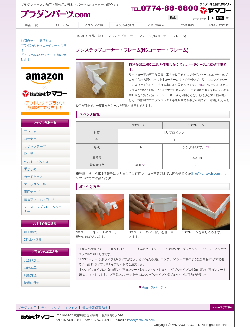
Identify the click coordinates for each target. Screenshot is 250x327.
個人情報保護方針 (94, 307)
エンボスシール (35, 184)
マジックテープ (35, 146)
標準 (220, 18)
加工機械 (30, 232)
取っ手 (28, 154)
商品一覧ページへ (154, 287)
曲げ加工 (30, 267)
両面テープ (32, 192)
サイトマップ (50, 307)
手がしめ (30, 169)
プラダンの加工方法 (45, 251)
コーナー (30, 139)
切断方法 (30, 275)
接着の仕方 (32, 283)
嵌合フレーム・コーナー (41, 199)
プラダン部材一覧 (44, 123)
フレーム (30, 131)
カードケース (33, 176)
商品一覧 (95, 36)
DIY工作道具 (33, 239)
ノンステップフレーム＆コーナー (44, 209)
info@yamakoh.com (206, 173)
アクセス (71, 307)
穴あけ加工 (32, 260)
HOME (80, 36)
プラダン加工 (27, 307)
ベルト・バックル (36, 161)
